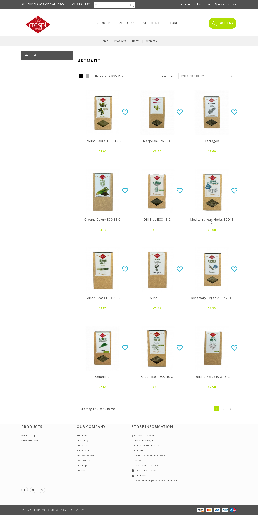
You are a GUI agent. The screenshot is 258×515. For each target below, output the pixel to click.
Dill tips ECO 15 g (157, 219)
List (87, 76)
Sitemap (82, 465)
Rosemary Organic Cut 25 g (211, 298)
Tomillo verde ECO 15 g (212, 377)
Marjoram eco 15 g (157, 141)
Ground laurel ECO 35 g (102, 141)
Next (230, 408)
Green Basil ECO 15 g (157, 377)
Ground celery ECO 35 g (102, 219)
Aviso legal (83, 440)
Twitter (33, 490)
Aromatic (32, 55)
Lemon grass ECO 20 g (102, 298)
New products (30, 440)
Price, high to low (207, 76)
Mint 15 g (157, 298)
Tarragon (212, 141)
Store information (152, 426)
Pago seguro (84, 450)
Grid (81, 76)
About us (127, 23)
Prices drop (29, 435)
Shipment (151, 23)
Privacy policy (85, 455)
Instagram (42, 490)
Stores (174, 23)
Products (102, 23)
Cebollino (102, 377)
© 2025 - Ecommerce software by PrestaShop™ (53, 509)
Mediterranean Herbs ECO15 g (211, 221)
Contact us (83, 460)
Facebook (25, 490)
